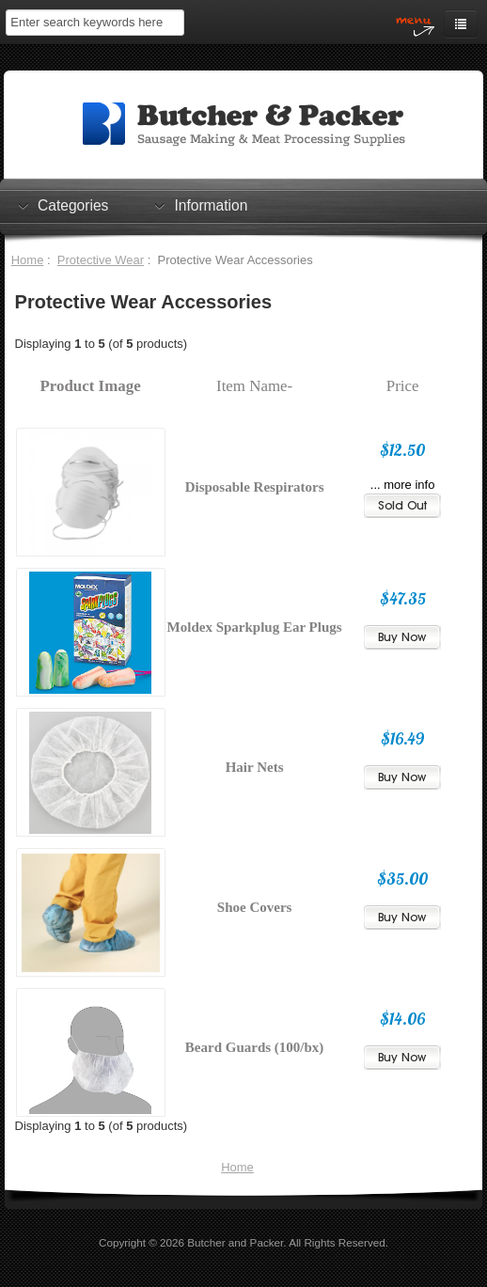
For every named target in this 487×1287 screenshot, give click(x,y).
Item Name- (254, 386)
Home (27, 260)
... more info (402, 485)
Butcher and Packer (235, 1242)
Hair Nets (255, 767)
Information (210, 204)
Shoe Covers (254, 907)
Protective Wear (100, 260)
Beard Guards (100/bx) (254, 1047)
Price (402, 386)
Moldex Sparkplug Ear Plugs (254, 627)
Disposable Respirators (254, 486)
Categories (73, 204)
